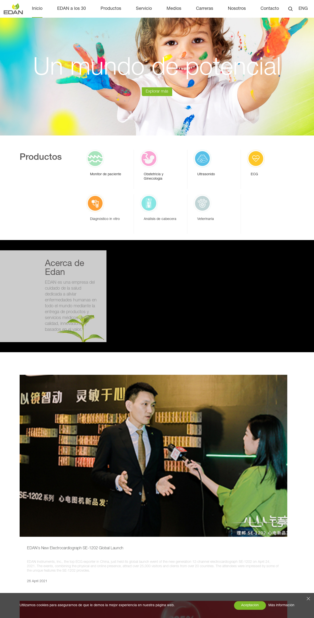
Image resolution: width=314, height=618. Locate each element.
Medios (174, 9)
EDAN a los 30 (71, 9)
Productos (111, 9)
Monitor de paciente (90, 527)
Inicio (37, 9)
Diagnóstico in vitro (90, 566)
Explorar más (157, 102)
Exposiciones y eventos (30, 551)
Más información (281, 605)
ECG (77, 556)
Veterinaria (82, 586)
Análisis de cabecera (91, 576)
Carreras (204, 9)
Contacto (270, 9)
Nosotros (237, 9)
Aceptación (250, 605)
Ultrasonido (83, 547)
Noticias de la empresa (30, 541)
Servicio (144, 9)
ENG (303, 9)
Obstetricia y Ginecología (95, 537)
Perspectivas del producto (33, 561)
